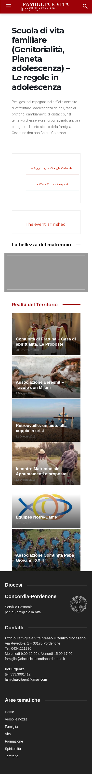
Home (9, 712)
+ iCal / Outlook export (52, 184)
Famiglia (11, 727)
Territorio (11, 756)
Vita (8, 734)
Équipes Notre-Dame (36, 517)
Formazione (14, 741)
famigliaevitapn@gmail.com (26, 679)
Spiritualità (13, 749)
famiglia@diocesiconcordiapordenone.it (35, 659)
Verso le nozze (16, 719)
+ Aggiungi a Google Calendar (52, 168)
